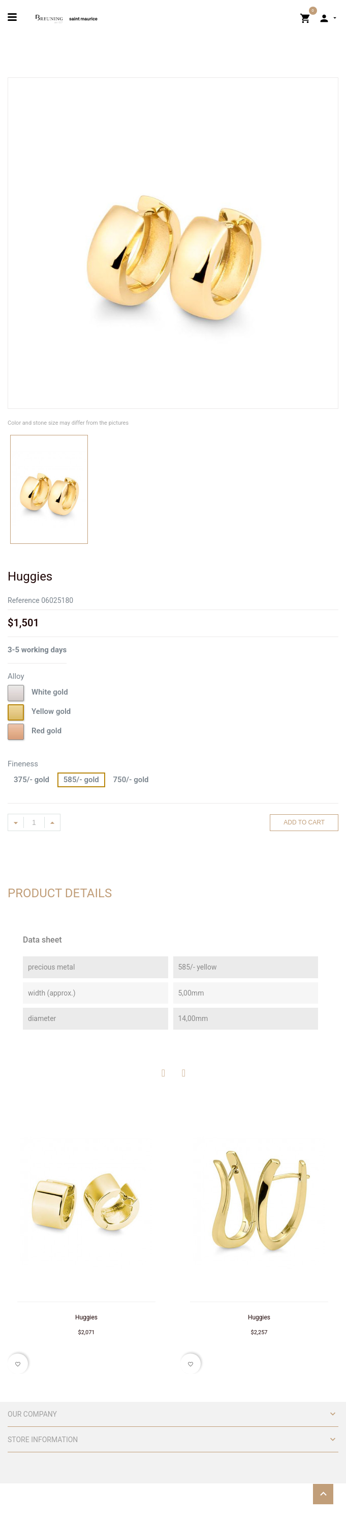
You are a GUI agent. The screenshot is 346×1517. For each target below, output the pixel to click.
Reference (24, 600)
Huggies (86, 1317)
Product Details (60, 893)
